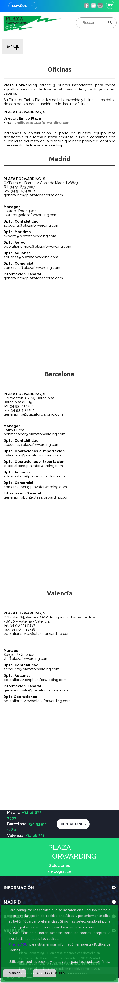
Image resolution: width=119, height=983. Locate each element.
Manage (15, 973)
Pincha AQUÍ (18, 944)
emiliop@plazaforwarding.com (42, 122)
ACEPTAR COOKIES (46, 973)
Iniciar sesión (110, 4)
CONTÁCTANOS (73, 824)
